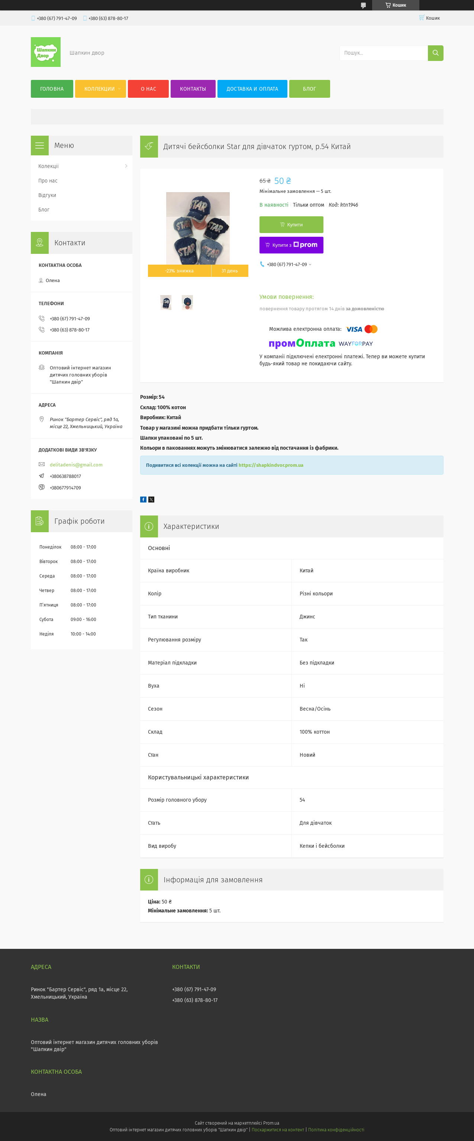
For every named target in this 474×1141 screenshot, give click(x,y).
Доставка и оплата (252, 89)
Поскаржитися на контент (278, 1129)
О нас (149, 89)
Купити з (295, 245)
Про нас (48, 181)
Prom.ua (271, 1123)
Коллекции (99, 89)
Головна (52, 89)
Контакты (193, 89)
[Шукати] (436, 53)
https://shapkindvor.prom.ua (271, 465)
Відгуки (47, 195)
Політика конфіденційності (336, 1129)
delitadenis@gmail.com (76, 465)
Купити (295, 224)
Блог (309, 89)
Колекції (48, 166)
